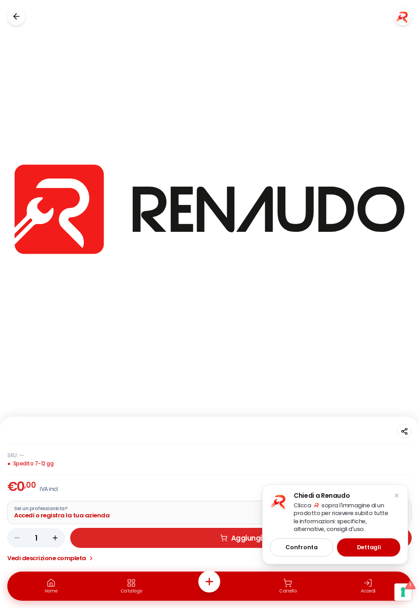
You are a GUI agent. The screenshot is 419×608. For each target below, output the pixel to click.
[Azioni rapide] (209, 582)
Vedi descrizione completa (50, 558)
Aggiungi (241, 538)
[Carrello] (287, 586)
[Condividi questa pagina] (404, 431)
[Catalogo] (131, 586)
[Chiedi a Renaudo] (402, 16)
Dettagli (369, 547)
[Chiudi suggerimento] (396, 495)
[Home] (51, 586)
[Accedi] (368, 586)
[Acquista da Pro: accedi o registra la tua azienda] (209, 512)
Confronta (301, 547)
